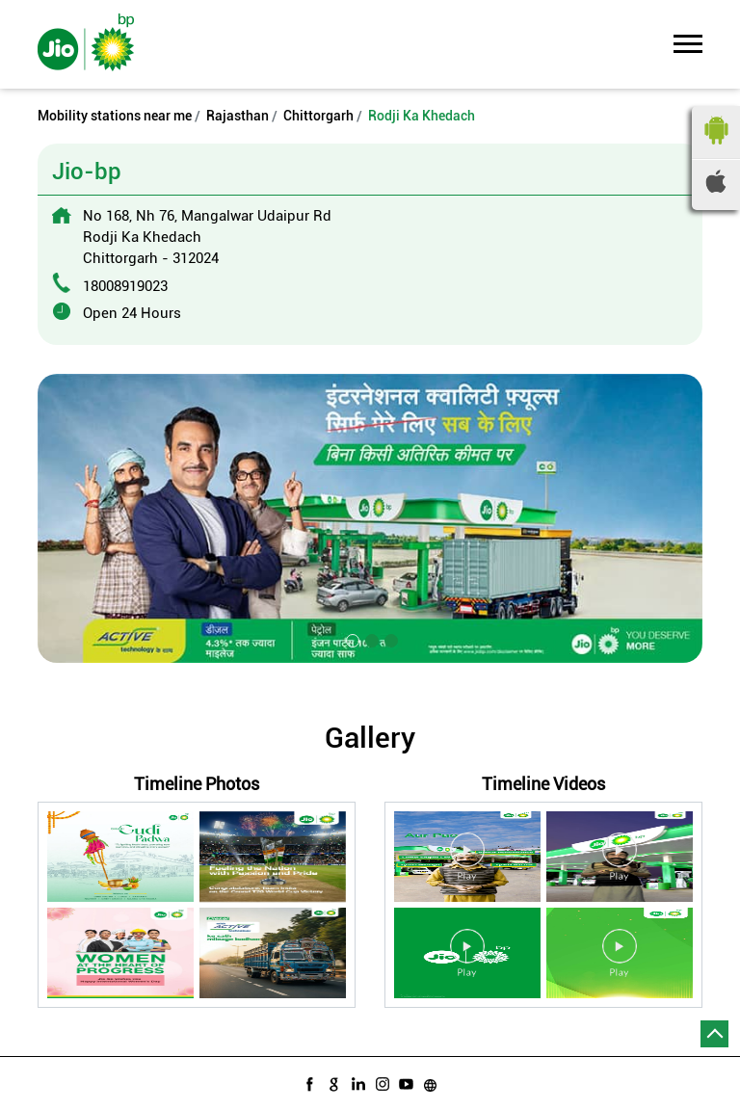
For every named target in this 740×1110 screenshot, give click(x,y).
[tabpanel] (370, 518)
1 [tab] (351, 639)
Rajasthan (237, 115)
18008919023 (125, 286)
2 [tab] (370, 639)
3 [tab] (389, 639)
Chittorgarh (318, 115)
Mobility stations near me (115, 115)
